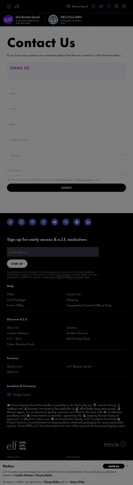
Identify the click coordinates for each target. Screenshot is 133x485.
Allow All (114, 466)
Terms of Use (77, 481)
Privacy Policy (52, 481)
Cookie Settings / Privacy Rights (33, 475)
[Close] (127, 466)
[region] (66, 472)
